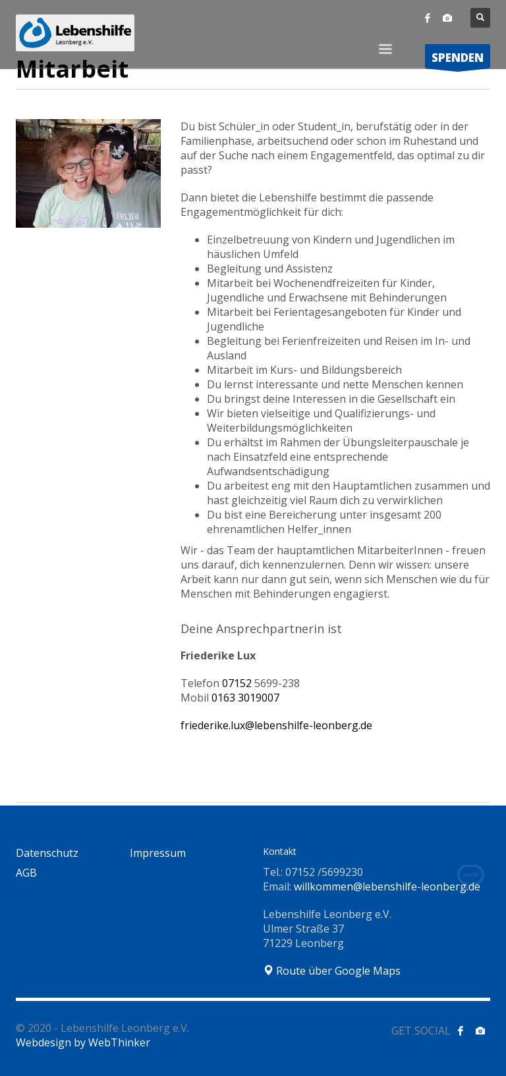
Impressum (158, 853)
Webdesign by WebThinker (83, 1042)
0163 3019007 (245, 697)
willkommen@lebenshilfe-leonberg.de (387, 886)
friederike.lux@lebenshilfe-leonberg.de (276, 725)
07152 (261, 683)
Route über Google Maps (332, 970)
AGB (26, 872)
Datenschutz (47, 853)
